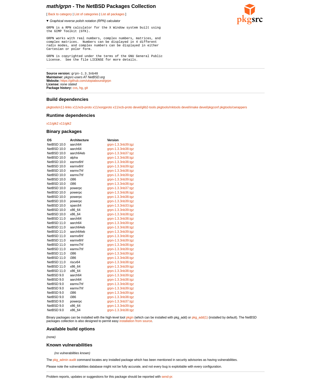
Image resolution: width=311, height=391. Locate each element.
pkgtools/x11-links (59, 116)
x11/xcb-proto (82, 116)
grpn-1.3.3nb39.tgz (120, 153)
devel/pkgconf (209, 116)
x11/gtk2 (52, 132)
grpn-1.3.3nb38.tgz (120, 158)
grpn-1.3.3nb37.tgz (120, 162)
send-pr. (167, 386)
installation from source (135, 330)
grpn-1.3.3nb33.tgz (120, 214)
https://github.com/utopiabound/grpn (85, 90)
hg (81, 97)
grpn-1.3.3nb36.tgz (120, 201)
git (86, 97)
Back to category (60, 14)
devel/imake (189, 116)
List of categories (86, 14)
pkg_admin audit (64, 369)
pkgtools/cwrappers (233, 116)
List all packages (112, 14)
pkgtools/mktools (168, 116)
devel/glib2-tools (144, 116)
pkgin (129, 326)
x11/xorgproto (102, 116)
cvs (75, 97)
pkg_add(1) (200, 326)
